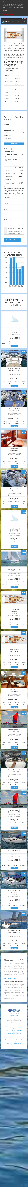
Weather (18, 1033)
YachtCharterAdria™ (14, 1015)
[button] (5, 35)
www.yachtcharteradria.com (14, 1043)
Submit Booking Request (12, 239)
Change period (14, 143)
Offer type (7, 135)
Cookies (13, 1030)
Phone (5, 214)
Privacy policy (11, 1033)
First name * (7, 197)
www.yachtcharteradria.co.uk (14, 1045)
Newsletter (19, 1030)
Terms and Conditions (15, 230)
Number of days (9, 130)
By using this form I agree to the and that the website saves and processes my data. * (15, 231)
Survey (7, 1030)
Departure (7, 124)
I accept (5, 13)
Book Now (14, 346)
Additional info (7, 219)
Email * (6, 209)
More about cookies (8, 14)
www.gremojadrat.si (14, 1042)
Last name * (7, 203)
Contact (14, 1035)
